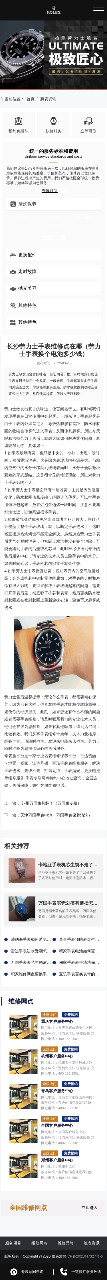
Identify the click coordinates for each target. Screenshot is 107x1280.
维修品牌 (66, 1243)
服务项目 (13, 1243)
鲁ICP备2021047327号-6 (83, 1256)
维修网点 (39, 1243)
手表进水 (84, 217)
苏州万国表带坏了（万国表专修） (51, 803)
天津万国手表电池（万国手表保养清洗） (56, 815)
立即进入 (90, 1207)
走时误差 (53, 217)
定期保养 (22, 217)
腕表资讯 (48, 99)
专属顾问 (53, 191)
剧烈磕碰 (53, 226)
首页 (31, 99)
